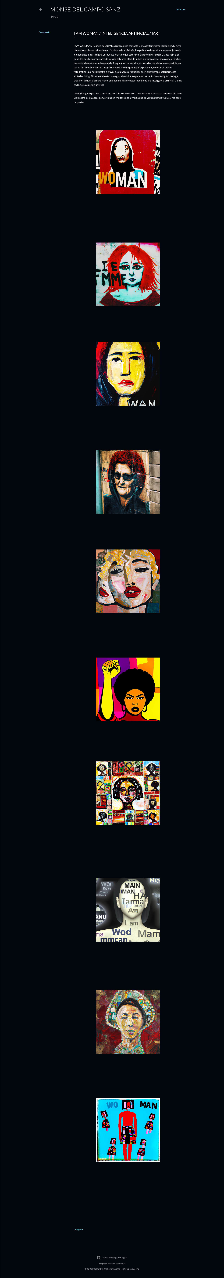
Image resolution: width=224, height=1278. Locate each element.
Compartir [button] (44, 32)
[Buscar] (181, 9)
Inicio (54, 16)
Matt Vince (120, 1263)
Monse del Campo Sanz (85, 9)
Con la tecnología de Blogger (112, 1258)
